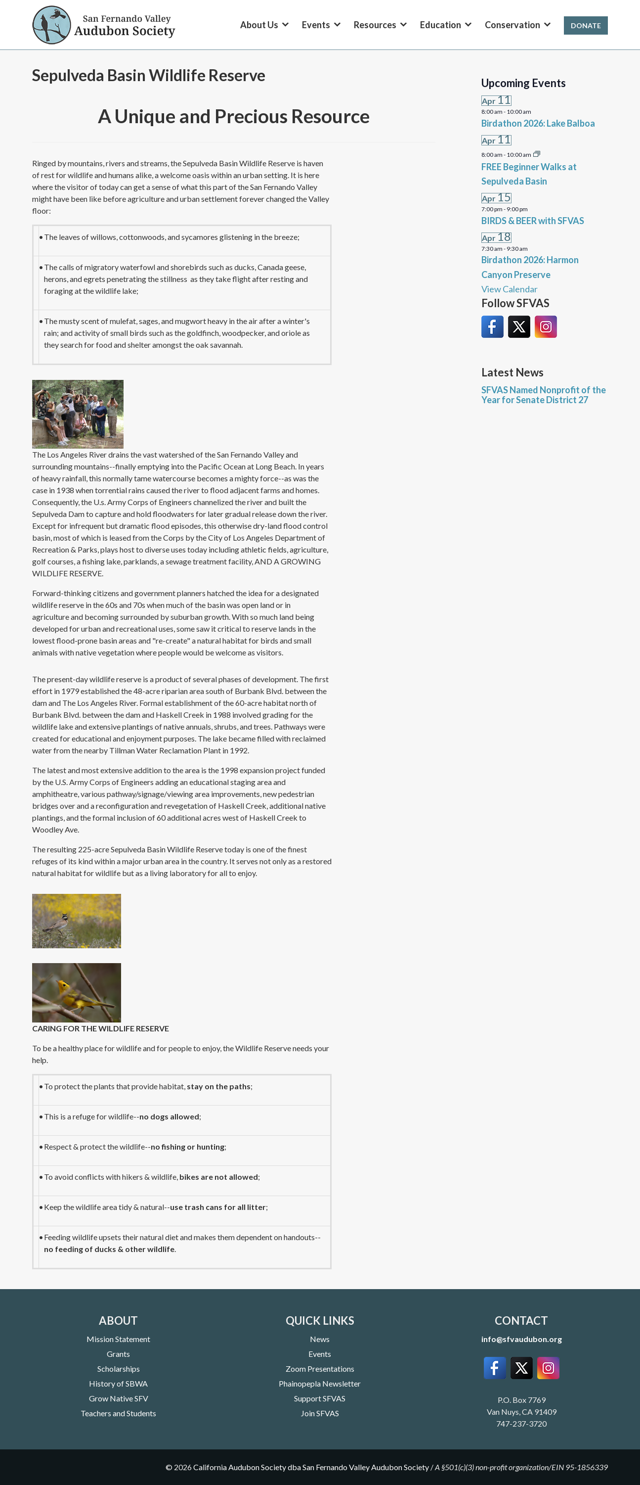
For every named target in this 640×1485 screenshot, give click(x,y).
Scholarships (118, 1368)
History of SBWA (118, 1383)
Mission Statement (118, 1339)
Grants (118, 1353)
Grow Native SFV (118, 1398)
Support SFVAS (319, 1398)
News (320, 1339)
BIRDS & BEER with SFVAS (532, 220)
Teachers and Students (118, 1413)
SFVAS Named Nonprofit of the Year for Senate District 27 (543, 394)
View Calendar (509, 288)
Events (319, 1353)
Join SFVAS (320, 1413)
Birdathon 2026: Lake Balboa (538, 123)
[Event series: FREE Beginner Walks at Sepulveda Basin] (536, 153)
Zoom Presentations (320, 1368)
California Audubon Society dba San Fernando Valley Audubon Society (311, 1467)
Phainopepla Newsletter (320, 1383)
